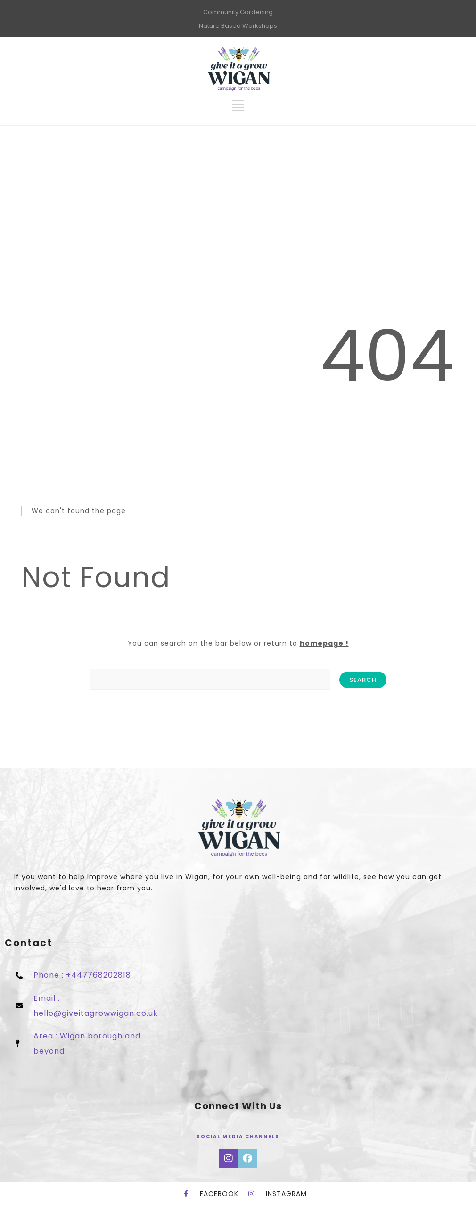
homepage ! (324, 643)
